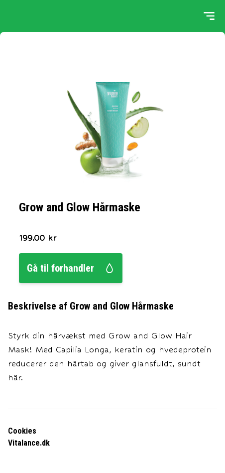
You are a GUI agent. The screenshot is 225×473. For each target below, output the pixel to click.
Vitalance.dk (29, 443)
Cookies (22, 431)
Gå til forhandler (70, 268)
